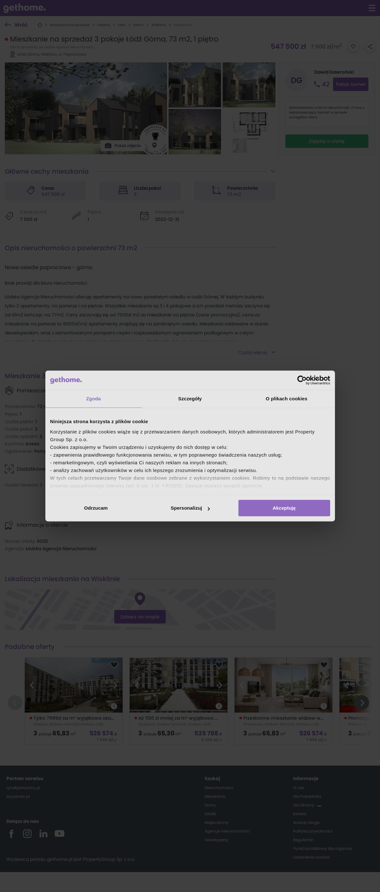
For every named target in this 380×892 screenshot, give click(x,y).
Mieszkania (215, 796)
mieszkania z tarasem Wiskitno (174, 485)
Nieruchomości (219, 787)
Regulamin (303, 839)
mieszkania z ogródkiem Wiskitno (177, 507)
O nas (298, 787)
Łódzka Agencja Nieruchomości (61, 548)
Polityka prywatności (312, 831)
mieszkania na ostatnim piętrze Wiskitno (185, 492)
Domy (210, 805)
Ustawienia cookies (311, 857)
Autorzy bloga (306, 822)
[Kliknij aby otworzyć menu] (372, 8)
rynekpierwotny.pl (23, 787)
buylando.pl (18, 796)
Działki (210, 813)
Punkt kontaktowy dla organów (322, 848)
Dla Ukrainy (303, 805)
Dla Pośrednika (307, 796)
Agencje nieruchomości (227, 831)
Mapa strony (216, 822)
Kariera (299, 813)
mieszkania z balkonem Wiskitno (177, 499)
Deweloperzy (216, 839)
